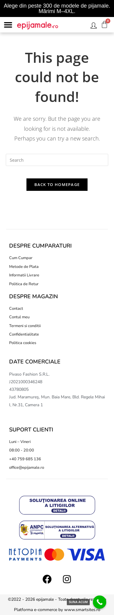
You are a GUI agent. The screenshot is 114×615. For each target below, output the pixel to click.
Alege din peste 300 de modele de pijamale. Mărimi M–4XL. (57, 8)
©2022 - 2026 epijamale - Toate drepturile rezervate (57, 599)
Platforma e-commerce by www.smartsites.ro (57, 610)
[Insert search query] (57, 160)
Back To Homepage (57, 184)
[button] (8, 25)
